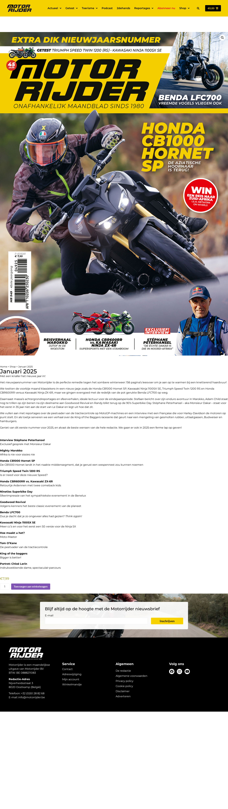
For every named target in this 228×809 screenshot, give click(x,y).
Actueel (54, 8)
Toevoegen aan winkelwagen (31, 574)
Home (3, 355)
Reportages (143, 8)
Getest (71, 8)
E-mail (49, 604)
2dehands (123, 8)
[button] (198, 8)
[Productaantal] (5, 575)
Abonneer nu (166, 8)
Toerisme (90, 8)
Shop (184, 8)
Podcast (107, 8)
